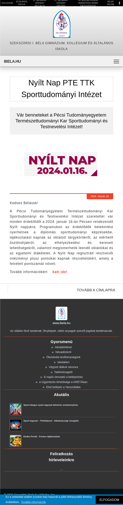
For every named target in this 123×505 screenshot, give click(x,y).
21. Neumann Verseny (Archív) (61, 3)
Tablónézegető (61, 372)
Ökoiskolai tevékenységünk (61, 357)
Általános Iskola (21, 3)
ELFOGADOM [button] (109, 499)
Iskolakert (62, 362)
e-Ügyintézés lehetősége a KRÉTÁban (61, 382)
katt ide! (60, 272)
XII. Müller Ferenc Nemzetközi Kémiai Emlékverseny (88, 3)
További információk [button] (33, 502)
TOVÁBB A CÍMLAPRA (96, 290)
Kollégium (7, 3)
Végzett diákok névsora (61, 367)
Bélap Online (110, 3)
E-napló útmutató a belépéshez (61, 377)
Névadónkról (61, 352)
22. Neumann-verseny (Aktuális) (40, 3)
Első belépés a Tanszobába (62, 387)
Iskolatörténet (61, 347)
